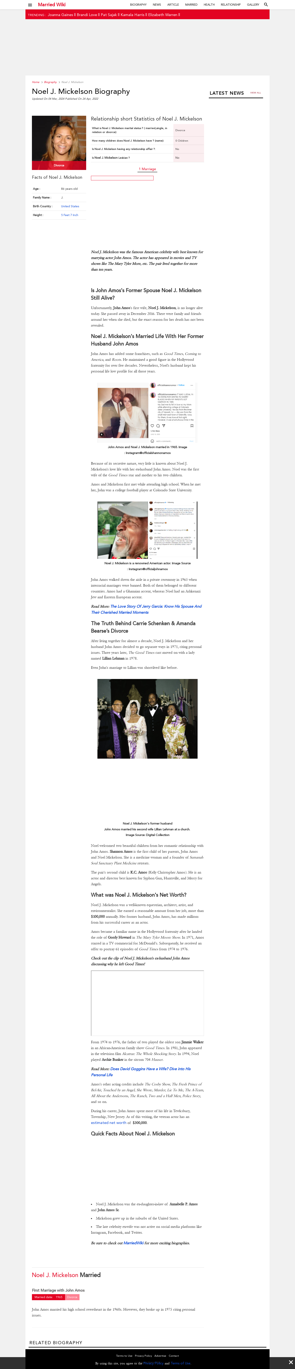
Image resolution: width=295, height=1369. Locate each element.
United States (70, 206)
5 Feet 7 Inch (69, 215)
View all (255, 92)
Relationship (231, 4)
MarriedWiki (133, 1243)
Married (191, 4)
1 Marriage (147, 169)
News (157, 4)
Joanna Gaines (60, 15)
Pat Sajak (109, 15)
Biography (138, 4)
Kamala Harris (132, 15)
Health (209, 4)
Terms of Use (180, 1363)
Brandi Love (87, 15)
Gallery (253, 4)
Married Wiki (52, 4)
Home (35, 82)
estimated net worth (109, 1122)
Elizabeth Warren (162, 15)
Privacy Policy (153, 1363)
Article (173, 4)
